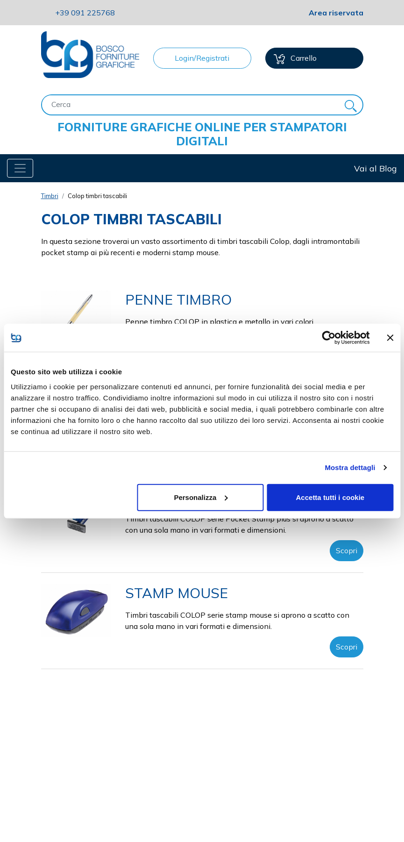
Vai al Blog (375, 168)
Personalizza (200, 497)
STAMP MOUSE (176, 593)
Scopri (346, 550)
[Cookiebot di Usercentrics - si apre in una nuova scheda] (328, 338)
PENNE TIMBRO (178, 299)
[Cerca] (191, 104)
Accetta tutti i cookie (330, 497)
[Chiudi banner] (390, 338)
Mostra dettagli (350, 467)
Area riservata (336, 12)
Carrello (295, 58)
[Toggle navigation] (20, 168)
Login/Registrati (202, 58)
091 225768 (85, 12)
